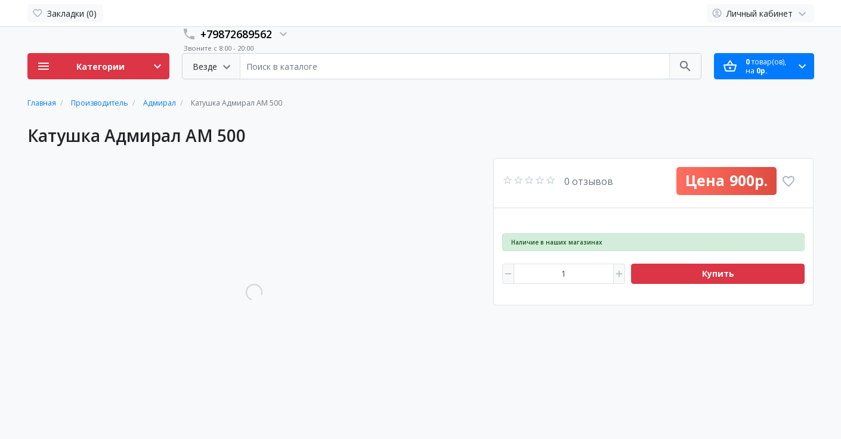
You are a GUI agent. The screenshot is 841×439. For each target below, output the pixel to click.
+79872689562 (236, 34)
